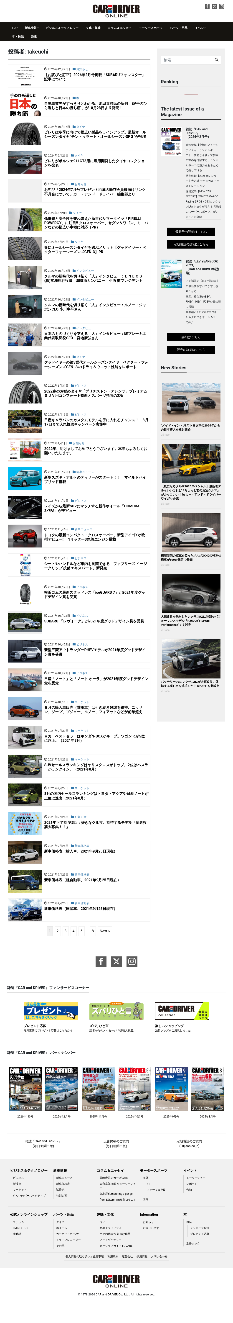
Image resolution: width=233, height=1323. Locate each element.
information (149, 1235)
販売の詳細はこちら (191, 350)
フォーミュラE (156, 1210)
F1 (148, 1204)
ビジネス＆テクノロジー (62, 28)
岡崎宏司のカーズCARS (114, 1198)
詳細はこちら (191, 337)
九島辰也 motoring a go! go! (116, 1214)
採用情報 (142, 1276)
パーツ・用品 (178, 28)
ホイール (61, 1248)
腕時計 (17, 1254)
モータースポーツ (150, 28)
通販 (34, 36)
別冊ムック (193, 1263)
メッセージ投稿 (199, 1248)
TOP (15, 28)
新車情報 (31, 28)
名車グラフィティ (111, 1248)
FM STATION (20, 1248)
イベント (201, 28)
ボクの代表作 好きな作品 (115, 1254)
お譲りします (151, 1248)
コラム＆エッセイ (120, 28)
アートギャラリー (111, 1260)
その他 (60, 1266)
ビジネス (18, 1198)
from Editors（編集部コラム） (118, 1220)
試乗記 (60, 1210)
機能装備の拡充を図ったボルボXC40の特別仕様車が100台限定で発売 (191, 557)
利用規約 (112, 1276)
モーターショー (195, 1198)
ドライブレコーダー (68, 1260)
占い (102, 1242)
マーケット (20, 1210)
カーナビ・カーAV (67, 1254)
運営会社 (127, 1276)
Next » (105, 951)
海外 (145, 1198)
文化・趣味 (93, 28)
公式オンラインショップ (29, 1235)
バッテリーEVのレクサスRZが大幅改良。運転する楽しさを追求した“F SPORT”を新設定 (190, 684)
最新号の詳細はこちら (191, 232)
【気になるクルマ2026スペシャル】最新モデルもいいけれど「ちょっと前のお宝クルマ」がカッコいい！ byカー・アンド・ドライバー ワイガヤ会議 (191, 492)
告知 (189, 1210)
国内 (145, 1219)
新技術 (17, 1204)
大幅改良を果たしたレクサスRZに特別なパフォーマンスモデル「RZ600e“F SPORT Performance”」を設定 (191, 621)
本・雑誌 (18, 36)
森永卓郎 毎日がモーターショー (118, 1206)
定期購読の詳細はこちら (191, 244)
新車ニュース (64, 1198)
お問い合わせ (159, 1276)
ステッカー (20, 1242)
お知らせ (148, 1242)
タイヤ (60, 1242)
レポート (191, 1204)
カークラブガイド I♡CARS (116, 1266)
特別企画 (61, 1216)
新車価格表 (63, 1204)
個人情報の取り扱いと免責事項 (85, 1276)
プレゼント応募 (199, 1254)
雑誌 (189, 1242)
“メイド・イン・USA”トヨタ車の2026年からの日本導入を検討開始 (190, 427)
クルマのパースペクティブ (29, 1216)
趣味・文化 (105, 1235)
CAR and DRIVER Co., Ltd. (112, 1314)
